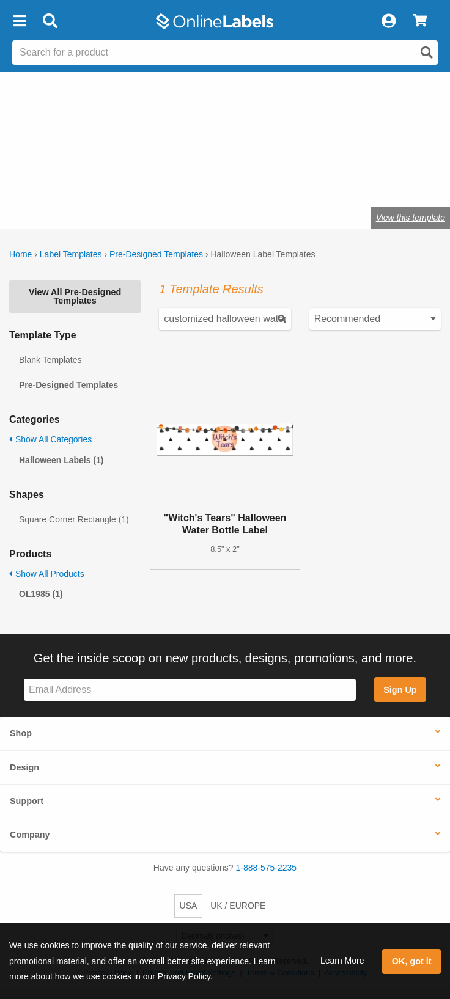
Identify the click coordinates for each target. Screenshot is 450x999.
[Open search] (427, 53)
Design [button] (24, 767)
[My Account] (388, 21)
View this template (410, 217)
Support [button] (26, 801)
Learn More (342, 960)
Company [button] (30, 835)
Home (20, 254)
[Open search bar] (49, 21)
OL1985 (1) (41, 594)
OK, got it (412, 961)
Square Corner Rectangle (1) (74, 519)
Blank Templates (50, 360)
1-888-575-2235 (266, 868)
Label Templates (71, 254)
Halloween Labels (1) (61, 460)
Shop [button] (21, 733)
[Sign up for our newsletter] (190, 690)
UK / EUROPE (237, 905)
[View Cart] (420, 21)
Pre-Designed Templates (156, 254)
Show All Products (46, 574)
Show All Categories (50, 439)
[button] (19, 21)
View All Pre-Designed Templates (75, 296)
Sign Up (399, 690)
